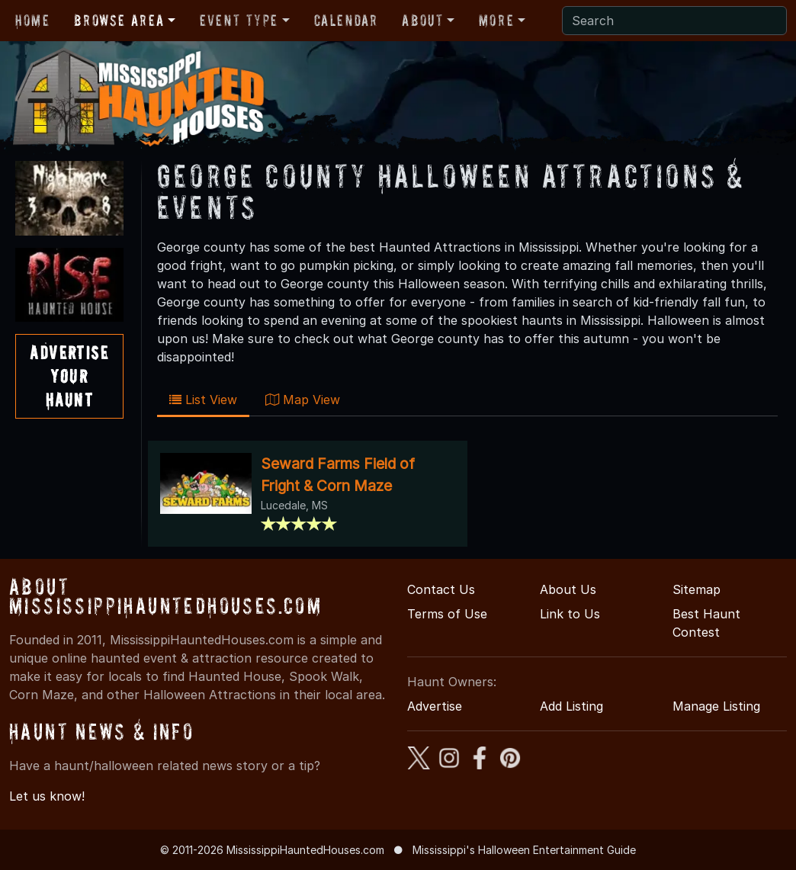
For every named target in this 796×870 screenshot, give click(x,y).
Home (32, 20)
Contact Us (441, 589)
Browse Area (119, 20)
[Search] (674, 20)
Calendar (346, 20)
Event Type (239, 20)
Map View (302, 399)
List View (203, 399)
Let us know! (47, 796)
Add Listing (571, 706)
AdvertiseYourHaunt (69, 376)
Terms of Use (447, 613)
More (496, 20)
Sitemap (696, 589)
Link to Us (570, 613)
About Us (568, 589)
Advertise (434, 706)
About (422, 20)
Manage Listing (716, 706)
